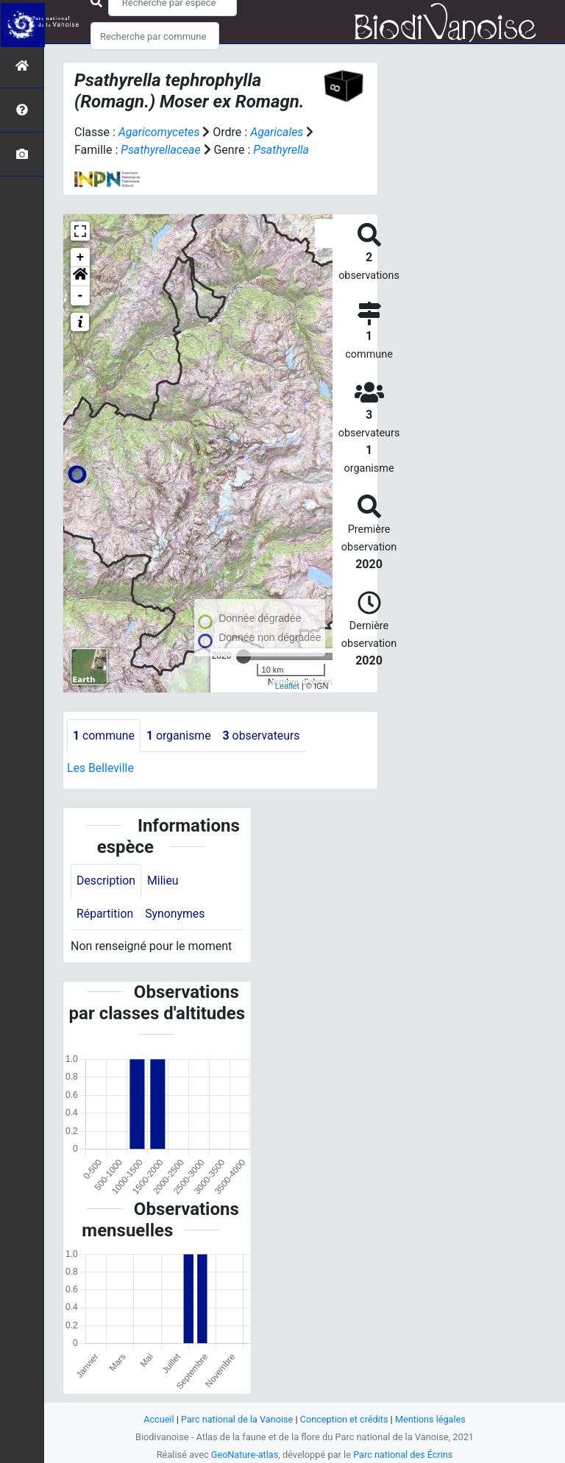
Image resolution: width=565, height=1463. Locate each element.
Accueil (157, 1419)
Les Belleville (101, 769)
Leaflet (287, 685)
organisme (180, 736)
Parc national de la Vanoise (236, 1419)
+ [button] (81, 257)
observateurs (263, 736)
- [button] (81, 296)
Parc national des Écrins (403, 1454)
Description (106, 881)
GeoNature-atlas (244, 1454)
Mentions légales (431, 1419)
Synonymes (176, 914)
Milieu (164, 881)
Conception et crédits (344, 1419)
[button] (80, 276)
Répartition (105, 914)
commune (104, 736)
